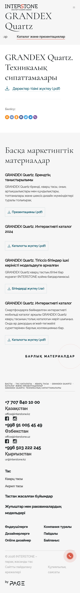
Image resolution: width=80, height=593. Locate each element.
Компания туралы (58, 527)
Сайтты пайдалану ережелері (18, 569)
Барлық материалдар (50, 356)
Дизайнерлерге (17, 533)
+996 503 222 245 (23, 447)
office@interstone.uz (17, 436)
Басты (8, 384)
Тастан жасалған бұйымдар (29, 496)
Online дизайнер (18, 540)
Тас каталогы (24, 384)
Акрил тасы (14, 486)
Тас (8, 471)
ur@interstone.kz (15, 459)
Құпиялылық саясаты (57, 569)
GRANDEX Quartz (61, 384)
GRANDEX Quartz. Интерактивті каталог (38, 303)
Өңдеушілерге (16, 527)
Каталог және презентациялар (41, 36)
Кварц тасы (42, 384)
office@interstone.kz (17, 414)
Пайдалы (51, 533)
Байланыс (51, 540)
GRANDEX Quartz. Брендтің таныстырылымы (27, 177)
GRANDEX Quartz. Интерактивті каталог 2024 (38, 229)
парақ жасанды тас (19, 561)
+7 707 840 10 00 (22, 402)
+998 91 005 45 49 (23, 425)
